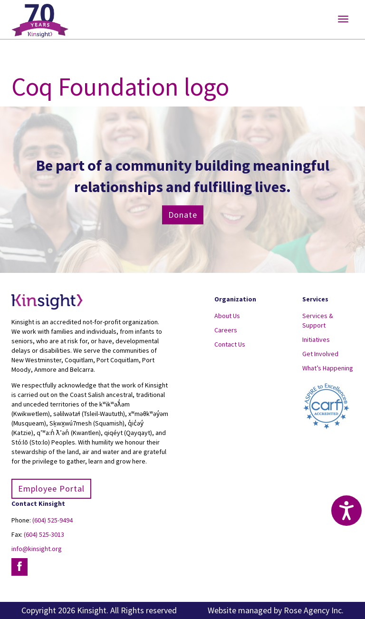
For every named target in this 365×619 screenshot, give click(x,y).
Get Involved (320, 353)
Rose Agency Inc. (314, 610)
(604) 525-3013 (44, 534)
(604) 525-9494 (52, 520)
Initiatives (316, 339)
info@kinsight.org (36, 548)
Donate (182, 214)
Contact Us (229, 344)
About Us (227, 315)
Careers (225, 330)
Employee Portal (51, 488)
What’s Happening (327, 368)
